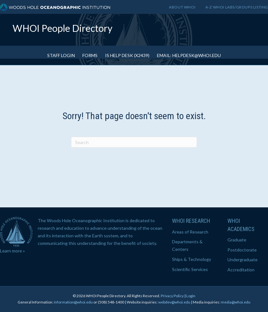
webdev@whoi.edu (174, 302)
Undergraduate (242, 259)
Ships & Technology (191, 259)
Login (190, 295)
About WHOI (182, 7)
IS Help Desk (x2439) (127, 55)
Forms (90, 55)
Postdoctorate (242, 249)
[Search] (134, 142)
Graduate (236, 239)
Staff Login (61, 55)
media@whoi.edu (235, 302)
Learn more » (12, 250)
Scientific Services (190, 269)
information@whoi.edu (73, 302)
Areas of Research (190, 231)
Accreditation (240, 269)
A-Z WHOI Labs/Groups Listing (236, 7)
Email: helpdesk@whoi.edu (189, 55)
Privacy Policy (172, 295)
